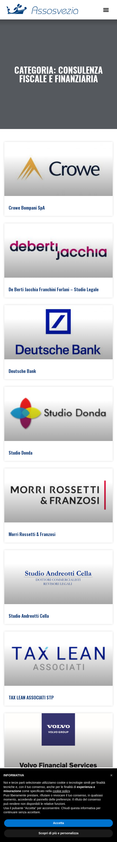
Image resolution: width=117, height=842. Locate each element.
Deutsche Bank (22, 371)
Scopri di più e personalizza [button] (58, 833)
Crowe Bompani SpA (27, 207)
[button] (106, 9)
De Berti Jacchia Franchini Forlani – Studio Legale (54, 289)
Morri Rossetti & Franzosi (32, 534)
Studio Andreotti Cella (29, 615)
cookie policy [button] (61, 791)
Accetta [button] (58, 823)
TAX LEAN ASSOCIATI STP (31, 697)
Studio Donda (20, 452)
